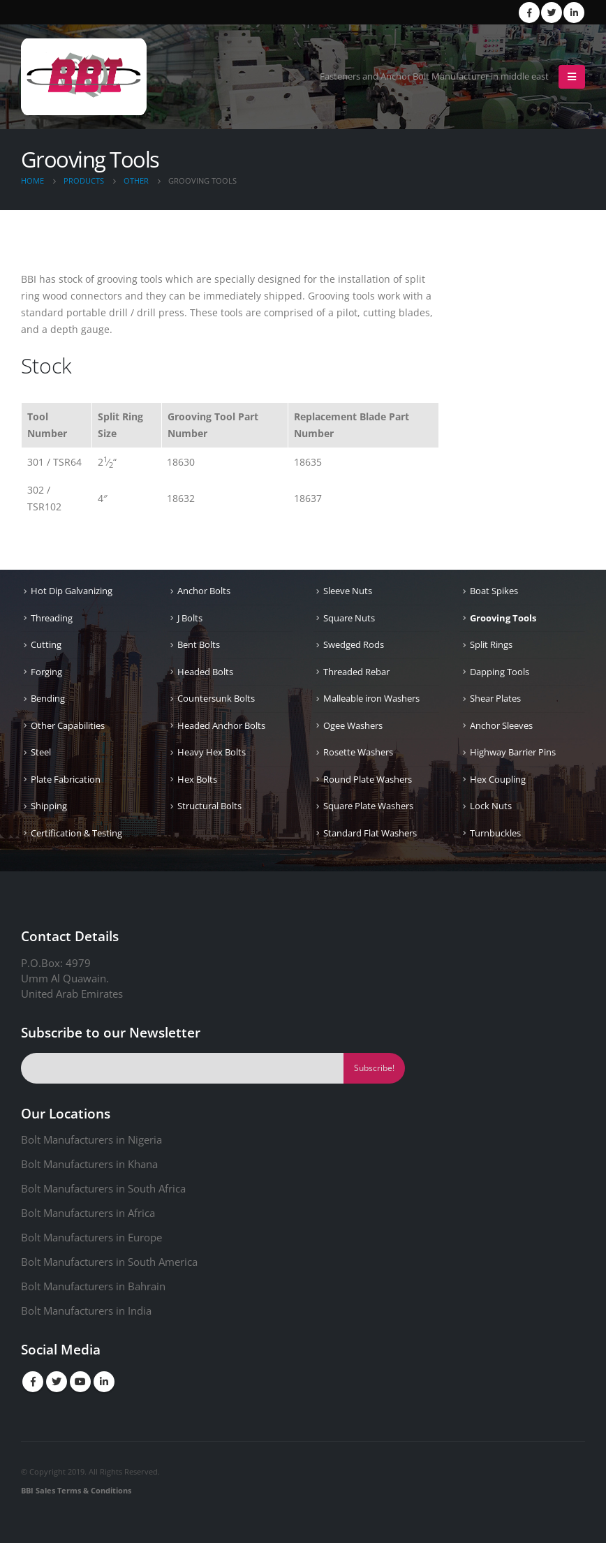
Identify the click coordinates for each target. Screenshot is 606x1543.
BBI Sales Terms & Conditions (76, 1490)
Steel (41, 752)
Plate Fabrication (66, 779)
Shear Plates (495, 698)
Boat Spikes (494, 590)
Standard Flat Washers (370, 833)
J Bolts (189, 618)
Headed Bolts (205, 671)
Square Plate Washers (368, 805)
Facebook (32, 1381)
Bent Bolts (198, 644)
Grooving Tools (503, 618)
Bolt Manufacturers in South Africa (103, 1188)
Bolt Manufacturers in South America (109, 1262)
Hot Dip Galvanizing (71, 590)
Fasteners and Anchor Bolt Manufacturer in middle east (434, 76)
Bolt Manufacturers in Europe (91, 1237)
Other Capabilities (68, 725)
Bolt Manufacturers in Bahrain (93, 1286)
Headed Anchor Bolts (221, 725)
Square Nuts (349, 618)
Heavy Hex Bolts (211, 752)
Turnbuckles (495, 833)
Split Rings (491, 644)
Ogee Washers (353, 725)
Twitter (56, 1381)
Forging (46, 671)
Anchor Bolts (203, 590)
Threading (52, 618)
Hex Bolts (197, 779)
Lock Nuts (491, 805)
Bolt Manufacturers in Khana (89, 1164)
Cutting (46, 644)
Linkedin (104, 1381)
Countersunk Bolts (216, 698)
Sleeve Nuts (347, 590)
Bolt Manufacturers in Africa (88, 1213)
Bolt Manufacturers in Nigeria (91, 1139)
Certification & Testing (76, 833)
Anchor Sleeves (501, 725)
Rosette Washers (358, 752)
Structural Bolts (209, 805)
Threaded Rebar (356, 671)
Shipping (49, 805)
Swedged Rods (353, 644)
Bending (48, 698)
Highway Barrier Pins (513, 752)
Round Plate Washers (367, 779)
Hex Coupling (498, 779)
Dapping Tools (499, 671)
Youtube (80, 1381)
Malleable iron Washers (371, 698)
